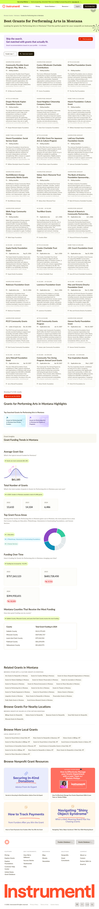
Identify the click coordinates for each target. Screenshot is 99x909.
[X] (82, 904)
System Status (55, 904)
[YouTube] (87, 904)
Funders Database (65, 842)
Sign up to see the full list (12, 396)
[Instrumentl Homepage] (11, 6)
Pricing (38, 6)
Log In (77, 6)
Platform (27, 6)
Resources (66, 6)
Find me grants (86, 39)
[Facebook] (77, 904)
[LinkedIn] (92, 904)
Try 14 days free (90, 6)
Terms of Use (44, 904)
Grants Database (51, 6)
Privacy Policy (34, 904)
